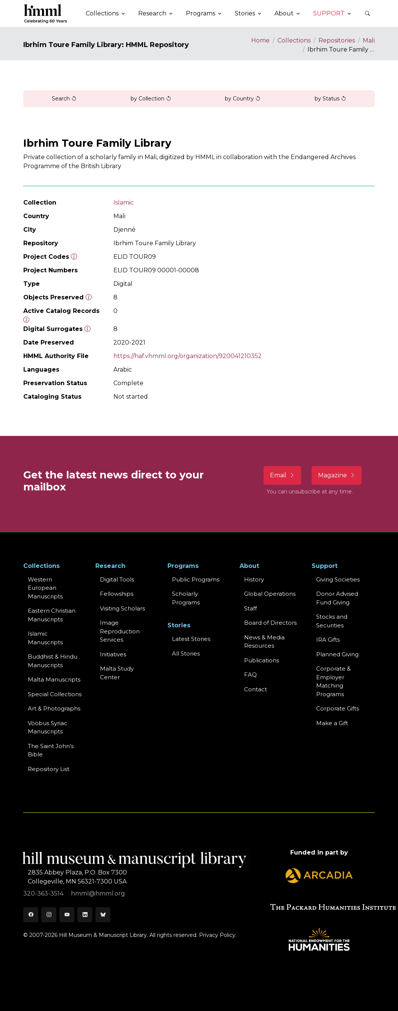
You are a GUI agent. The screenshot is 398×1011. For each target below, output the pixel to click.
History (254, 579)
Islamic (123, 202)
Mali (369, 40)
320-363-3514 (44, 893)
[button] (367, 13)
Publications (261, 660)
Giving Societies (338, 579)
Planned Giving (337, 654)
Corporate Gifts (337, 708)
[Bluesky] (102, 914)
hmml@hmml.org (98, 893)
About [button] (284, 13)
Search (64, 98)
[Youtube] (66, 914)
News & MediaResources (264, 642)
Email (282, 475)
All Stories (186, 653)
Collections (294, 40)
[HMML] (45, 13)
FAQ (250, 674)
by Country (243, 98)
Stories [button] (245, 13)
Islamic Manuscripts (45, 638)
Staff (250, 608)
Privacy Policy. (218, 935)
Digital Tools (117, 579)
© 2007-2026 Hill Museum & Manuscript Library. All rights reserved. (110, 935)
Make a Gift (332, 723)
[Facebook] (30, 914)
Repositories (336, 40)
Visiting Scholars (122, 608)
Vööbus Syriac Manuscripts (47, 727)
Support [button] (329, 13)
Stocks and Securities (331, 621)
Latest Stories (191, 638)
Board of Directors (270, 622)
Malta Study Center (117, 673)
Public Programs (195, 579)
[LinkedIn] (84, 914)
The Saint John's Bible (51, 750)
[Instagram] (48, 914)
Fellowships (116, 593)
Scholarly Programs (186, 598)
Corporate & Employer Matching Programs (333, 681)
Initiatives (113, 654)
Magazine (336, 475)
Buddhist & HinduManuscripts (52, 661)
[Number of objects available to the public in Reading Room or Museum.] (26, 319)
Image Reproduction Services (120, 631)
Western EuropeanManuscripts (45, 588)
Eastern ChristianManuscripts (51, 615)
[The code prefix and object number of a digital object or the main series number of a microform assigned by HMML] (74, 256)
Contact (255, 689)
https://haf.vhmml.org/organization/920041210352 (187, 356)
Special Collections (54, 694)
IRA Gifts (328, 639)
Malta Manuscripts (54, 679)
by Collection (151, 98)
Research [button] (152, 13)
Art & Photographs (54, 708)
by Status (330, 98)
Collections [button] (102, 13)
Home (260, 40)
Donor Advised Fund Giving (337, 598)
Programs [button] (200, 13)
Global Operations (269, 593)
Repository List (48, 769)
